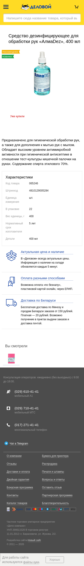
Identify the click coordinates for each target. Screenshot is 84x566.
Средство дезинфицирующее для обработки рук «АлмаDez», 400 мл (44, 38)
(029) (27, 391)
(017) (27, 425)
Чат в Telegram (19, 443)
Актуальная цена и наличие (42, 252)
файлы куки (31, 562)
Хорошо (54, 559)
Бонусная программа (20, 487)
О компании (14, 456)
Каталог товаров (17, 503)
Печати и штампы (53, 471)
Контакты (12, 495)
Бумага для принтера (55, 456)
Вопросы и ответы (53, 479)
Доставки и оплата (18, 471)
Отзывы (12, 463)
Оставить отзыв (52, 487)
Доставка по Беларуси (38, 300)
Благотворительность (55, 503)
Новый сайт (34, 540)
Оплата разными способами (43, 278)
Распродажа (49, 463)
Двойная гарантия (18, 479)
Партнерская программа (57, 495)
